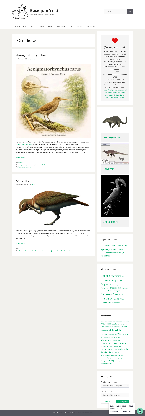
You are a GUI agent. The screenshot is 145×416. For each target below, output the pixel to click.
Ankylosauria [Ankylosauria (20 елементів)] (118, 321)
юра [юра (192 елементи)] (108, 255)
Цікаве (50, 26)
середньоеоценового (24, 145)
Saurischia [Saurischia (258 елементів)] (106, 352)
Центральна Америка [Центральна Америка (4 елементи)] (114, 302)
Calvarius (108, 168)
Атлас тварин (60, 26)
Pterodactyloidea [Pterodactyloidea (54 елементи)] (106, 349)
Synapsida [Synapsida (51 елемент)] (110, 358)
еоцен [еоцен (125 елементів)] (112, 245)
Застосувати (123, 402)
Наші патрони (90, 26)
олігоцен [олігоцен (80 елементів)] (121, 250)
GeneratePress (87, 413)
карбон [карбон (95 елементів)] (118, 245)
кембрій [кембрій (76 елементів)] (124, 245)
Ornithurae (45, 165)
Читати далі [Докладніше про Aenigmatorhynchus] (20, 157)
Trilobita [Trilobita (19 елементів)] (110, 363)
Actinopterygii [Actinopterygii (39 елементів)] (105, 321)
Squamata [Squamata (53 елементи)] (104, 358)
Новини (41, 26)
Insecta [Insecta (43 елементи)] (110, 337)
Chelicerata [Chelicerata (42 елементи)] (124, 326)
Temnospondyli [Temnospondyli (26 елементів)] (118, 358)
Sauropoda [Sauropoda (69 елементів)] (115, 352)
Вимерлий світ (45, 10)
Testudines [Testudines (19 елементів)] (125, 358)
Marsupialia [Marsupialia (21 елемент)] (114, 340)
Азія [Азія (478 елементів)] (108, 280)
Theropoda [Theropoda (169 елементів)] (113, 361)
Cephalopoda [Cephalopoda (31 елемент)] (111, 326)
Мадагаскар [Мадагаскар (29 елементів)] (115, 288)
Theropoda (67, 251)
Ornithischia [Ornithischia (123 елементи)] (113, 343)
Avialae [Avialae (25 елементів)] (126, 324)
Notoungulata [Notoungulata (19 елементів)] (104, 343)
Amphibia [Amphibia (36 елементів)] (112, 321)
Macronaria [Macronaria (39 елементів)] (116, 337)
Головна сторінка (20, 26)
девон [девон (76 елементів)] (107, 245)
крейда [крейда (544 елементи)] (105, 249)
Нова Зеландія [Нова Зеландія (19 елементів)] (113, 291)
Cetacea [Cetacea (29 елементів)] (117, 326)
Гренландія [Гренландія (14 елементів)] (105, 288)
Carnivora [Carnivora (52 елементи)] (104, 326)
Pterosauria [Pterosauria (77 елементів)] (116, 349)
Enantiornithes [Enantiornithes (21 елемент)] (104, 337)
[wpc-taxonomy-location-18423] (115, 395)
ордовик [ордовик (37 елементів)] (126, 249)
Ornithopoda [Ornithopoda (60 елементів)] (122, 343)
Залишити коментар (25, 167)
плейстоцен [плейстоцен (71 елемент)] (114, 253)
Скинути (107, 402)
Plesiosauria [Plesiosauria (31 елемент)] (104, 346)
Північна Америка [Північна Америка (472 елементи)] (112, 298)
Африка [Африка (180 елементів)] (105, 284)
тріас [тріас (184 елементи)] (103, 255)
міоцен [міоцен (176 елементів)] (114, 249)
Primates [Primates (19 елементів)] (110, 346)
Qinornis (22, 180)
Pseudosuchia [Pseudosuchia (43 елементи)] (117, 346)
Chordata (38, 165)
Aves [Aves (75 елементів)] (122, 324)
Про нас (79, 26)
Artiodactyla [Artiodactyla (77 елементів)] (115, 324)
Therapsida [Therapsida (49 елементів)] (104, 361)
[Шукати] (130, 11)
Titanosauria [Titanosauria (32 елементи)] (104, 363)
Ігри (70, 26)
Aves (33, 165)
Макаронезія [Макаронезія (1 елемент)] (125, 288)
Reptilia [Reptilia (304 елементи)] (124, 349)
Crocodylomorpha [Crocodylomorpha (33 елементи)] (106, 334)
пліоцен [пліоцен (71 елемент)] (121, 253)
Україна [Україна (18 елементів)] (104, 302)
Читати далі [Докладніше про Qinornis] (20, 243)
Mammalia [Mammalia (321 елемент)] (106, 340)
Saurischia (60, 251)
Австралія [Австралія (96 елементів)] (115, 276)
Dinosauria (28, 251)
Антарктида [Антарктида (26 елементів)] (116, 280)
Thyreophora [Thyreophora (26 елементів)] (121, 361)
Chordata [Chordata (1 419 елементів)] (116, 330)
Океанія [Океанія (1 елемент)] (122, 291)
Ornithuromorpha (44, 251)
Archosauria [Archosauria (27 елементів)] (125, 321)
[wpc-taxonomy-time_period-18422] (115, 386)
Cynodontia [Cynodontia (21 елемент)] (114, 334)
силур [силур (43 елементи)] (126, 253)
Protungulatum (111, 137)
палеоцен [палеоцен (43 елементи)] (103, 253)
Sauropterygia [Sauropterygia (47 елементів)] (118, 355)
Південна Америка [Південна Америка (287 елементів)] (112, 294)
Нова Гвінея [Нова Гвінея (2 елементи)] (104, 291)
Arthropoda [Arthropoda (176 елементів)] (106, 324)
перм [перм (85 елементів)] (108, 253)
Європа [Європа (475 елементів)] (105, 275)
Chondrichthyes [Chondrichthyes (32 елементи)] (105, 330)
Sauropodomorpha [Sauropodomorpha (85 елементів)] (107, 355)
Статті (32, 26)
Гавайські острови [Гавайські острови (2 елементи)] (115, 285)
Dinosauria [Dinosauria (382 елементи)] (122, 334)
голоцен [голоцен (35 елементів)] (103, 245)
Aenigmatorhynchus (31, 55)
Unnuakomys (110, 221)
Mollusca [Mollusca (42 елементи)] (120, 340)
